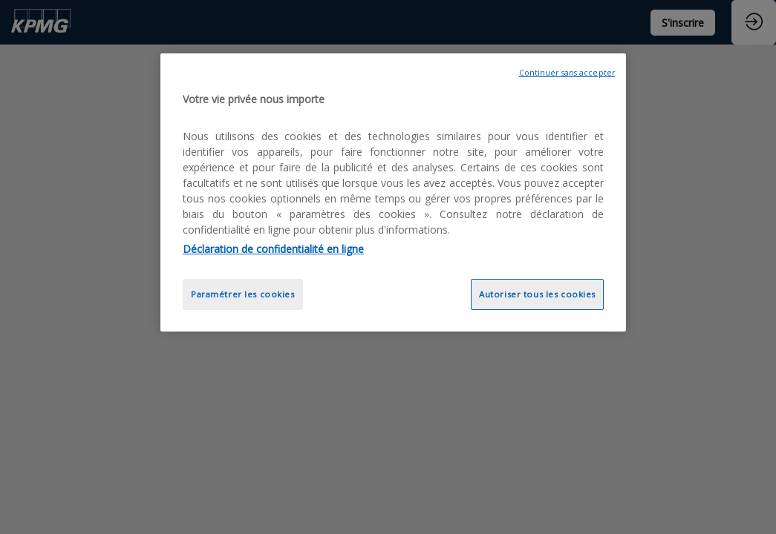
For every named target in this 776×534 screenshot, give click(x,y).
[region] (393, 192)
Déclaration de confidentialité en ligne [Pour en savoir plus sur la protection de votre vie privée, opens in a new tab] (273, 249)
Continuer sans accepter (567, 72)
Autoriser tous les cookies (537, 294)
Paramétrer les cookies (243, 294)
